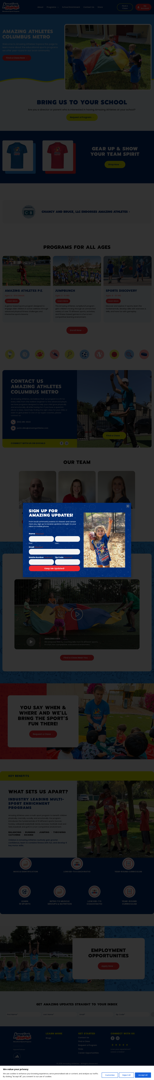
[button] (128, 506)
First (30, 543)
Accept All (143, 1075)
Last (57, 543)
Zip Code (63, 557)
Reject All (126, 1075)
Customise (110, 1075)
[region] (77, 1073)
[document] (77, 540)
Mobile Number (41, 557)
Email (36, 547)
